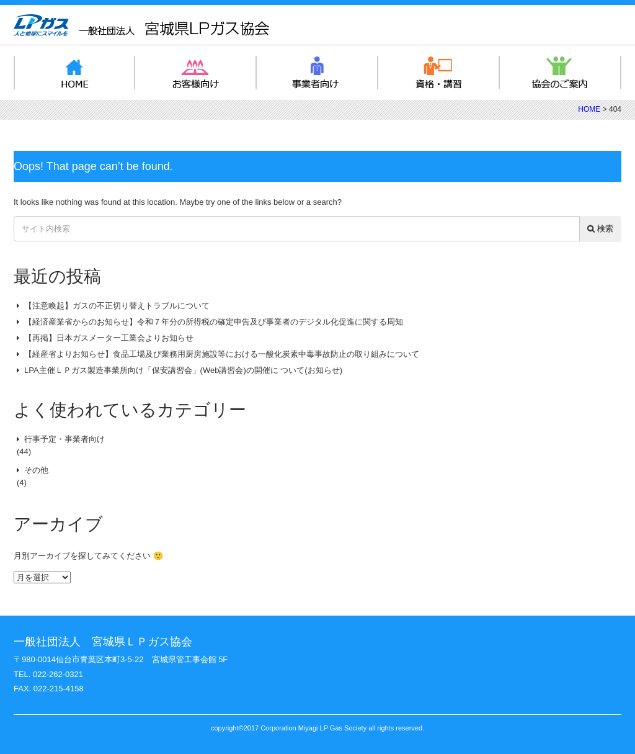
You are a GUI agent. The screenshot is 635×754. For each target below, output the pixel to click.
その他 (36, 470)
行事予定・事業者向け (64, 439)
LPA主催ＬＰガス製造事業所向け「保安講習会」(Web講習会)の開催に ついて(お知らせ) (183, 370)
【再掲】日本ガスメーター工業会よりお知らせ (108, 338)
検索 (600, 228)
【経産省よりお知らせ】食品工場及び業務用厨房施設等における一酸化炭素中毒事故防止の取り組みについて (221, 354)
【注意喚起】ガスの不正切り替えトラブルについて (117, 305)
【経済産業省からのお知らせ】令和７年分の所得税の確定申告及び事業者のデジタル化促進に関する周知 (213, 321)
